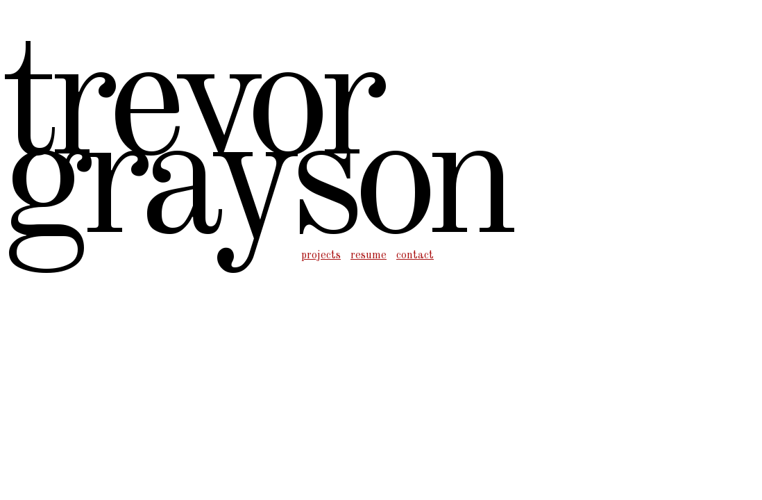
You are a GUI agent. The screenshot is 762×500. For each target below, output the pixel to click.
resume (368, 255)
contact (415, 255)
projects (321, 255)
